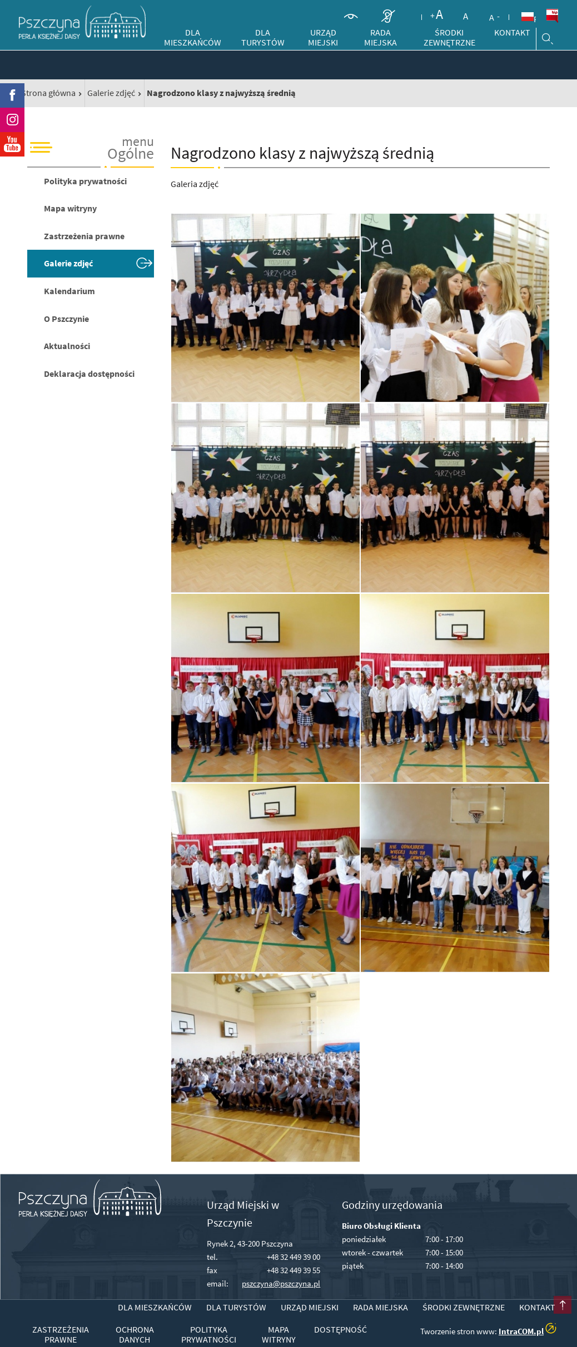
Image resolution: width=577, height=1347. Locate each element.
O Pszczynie (66, 318)
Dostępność (340, 1330)
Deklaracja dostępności (89, 373)
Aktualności (67, 345)
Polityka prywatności (85, 180)
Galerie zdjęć (111, 92)
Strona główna (48, 92)
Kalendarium (69, 290)
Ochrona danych (135, 1334)
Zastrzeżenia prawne (84, 235)
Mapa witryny (70, 208)
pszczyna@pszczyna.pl (281, 1283)
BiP (552, 16)
